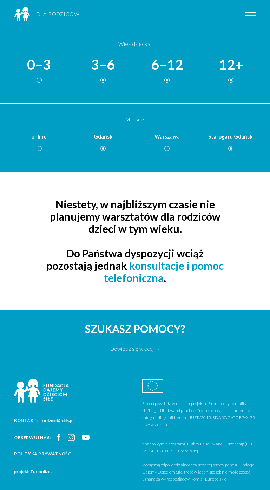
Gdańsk (103, 136)
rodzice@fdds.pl (57, 420)
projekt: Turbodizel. (33, 471)
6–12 (167, 65)
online (39, 136)
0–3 (39, 65)
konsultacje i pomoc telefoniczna (164, 271)
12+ (231, 65)
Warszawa (167, 136)
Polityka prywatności (43, 453)
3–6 (103, 65)
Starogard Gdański (231, 136)
